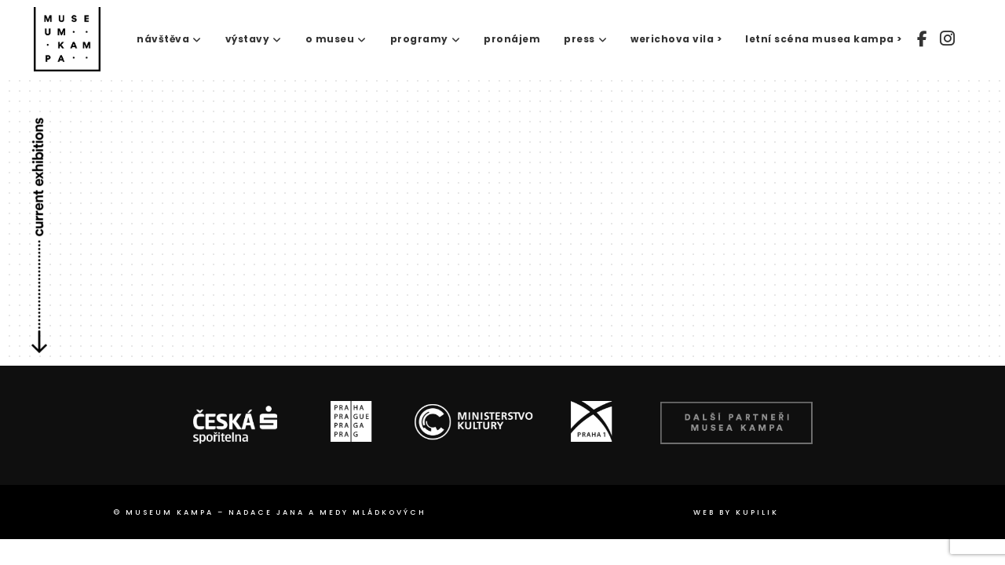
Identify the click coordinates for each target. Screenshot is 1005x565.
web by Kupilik (736, 512)
